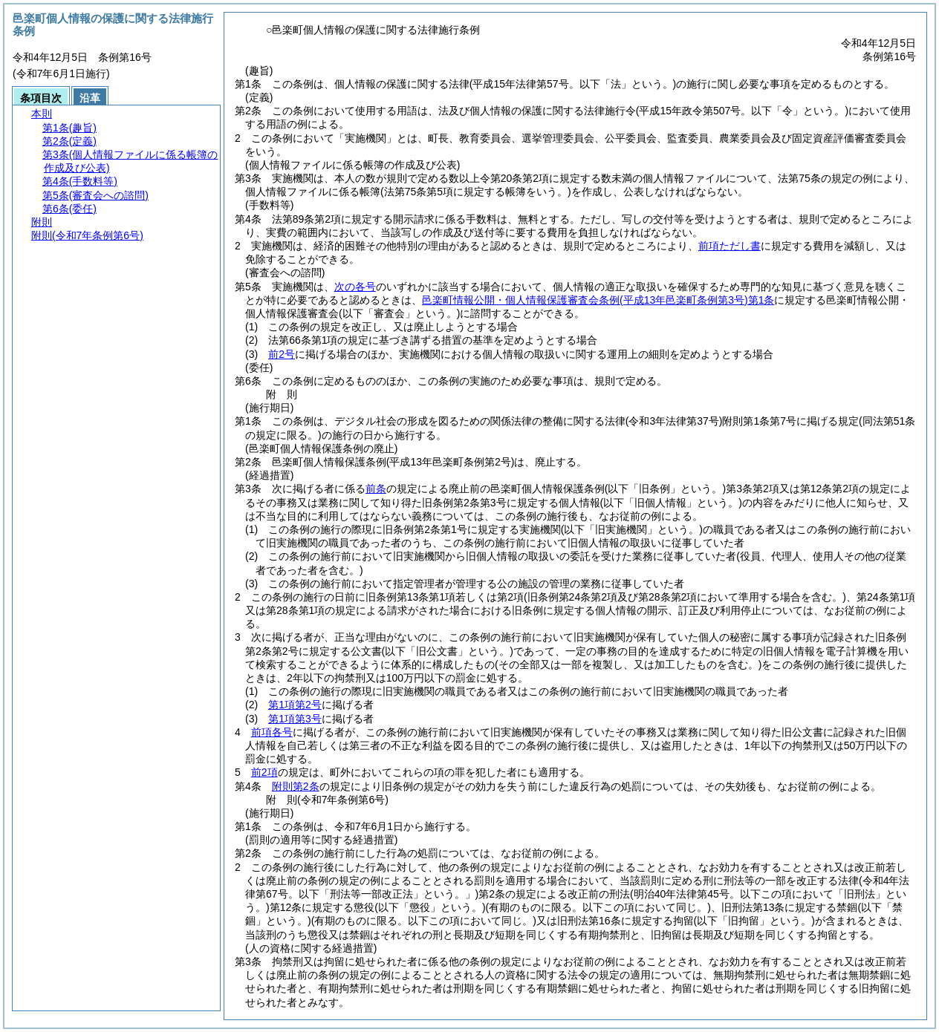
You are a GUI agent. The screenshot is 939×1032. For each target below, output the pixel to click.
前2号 (281, 354)
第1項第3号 (295, 719)
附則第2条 (295, 786)
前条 (375, 488)
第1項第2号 (295, 705)
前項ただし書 (729, 246)
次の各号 (355, 287)
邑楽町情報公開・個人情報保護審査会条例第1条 (598, 300)
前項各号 (272, 732)
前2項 (264, 772)
